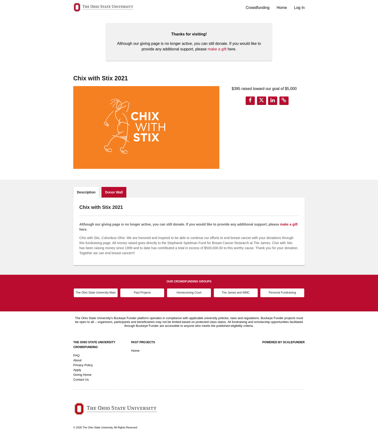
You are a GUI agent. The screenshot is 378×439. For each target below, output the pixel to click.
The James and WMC (236, 292)
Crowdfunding (258, 8)
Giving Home (82, 375)
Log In (299, 8)
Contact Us (81, 379)
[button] (250, 100)
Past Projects (142, 292)
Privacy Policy (83, 365)
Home (282, 8)
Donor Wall (114, 192)
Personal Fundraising (282, 292)
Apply (77, 370)
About (77, 360)
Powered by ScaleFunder (283, 342)
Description (86, 192)
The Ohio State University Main (96, 292)
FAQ (76, 355)
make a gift (217, 49)
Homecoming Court (188, 292)
